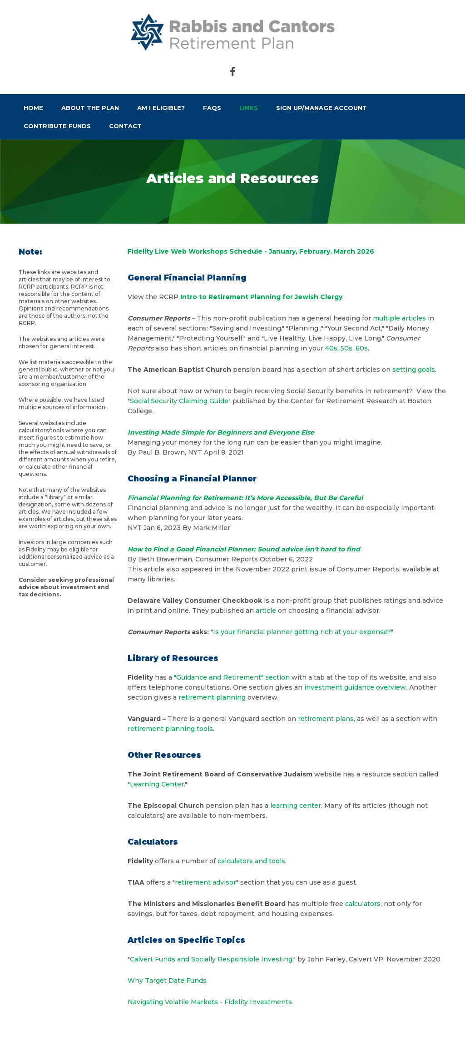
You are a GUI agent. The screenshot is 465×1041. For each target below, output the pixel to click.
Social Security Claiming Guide (179, 401)
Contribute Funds (57, 126)
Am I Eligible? (161, 107)
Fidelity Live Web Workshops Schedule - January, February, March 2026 (251, 251)
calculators (363, 904)
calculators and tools (251, 861)
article (266, 610)
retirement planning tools (170, 729)
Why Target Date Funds (167, 980)
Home (33, 107)
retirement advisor (205, 882)
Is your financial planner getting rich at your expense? (302, 632)
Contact (125, 126)
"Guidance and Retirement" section (232, 677)
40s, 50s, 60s (346, 348)
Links (248, 107)
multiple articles (399, 318)
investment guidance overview (355, 687)
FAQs (212, 107)
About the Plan (90, 107)
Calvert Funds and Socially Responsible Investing (211, 959)
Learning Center (157, 784)
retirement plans (326, 719)
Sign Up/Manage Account (321, 107)
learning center (295, 805)
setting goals (413, 369)
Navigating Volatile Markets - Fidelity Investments (210, 1002)
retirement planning (212, 697)
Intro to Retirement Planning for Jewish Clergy (261, 297)
